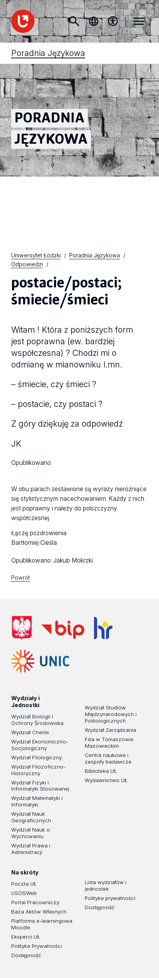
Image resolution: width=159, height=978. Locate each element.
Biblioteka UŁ (101, 771)
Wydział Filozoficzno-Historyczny (38, 770)
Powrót (20, 577)
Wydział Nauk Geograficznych (31, 817)
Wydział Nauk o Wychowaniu (30, 833)
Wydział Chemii (30, 732)
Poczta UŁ (24, 884)
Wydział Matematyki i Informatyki (37, 801)
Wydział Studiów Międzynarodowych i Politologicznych (111, 714)
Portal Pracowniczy (35, 902)
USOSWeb (24, 893)
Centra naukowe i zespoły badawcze (108, 758)
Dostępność (26, 955)
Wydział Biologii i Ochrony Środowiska (37, 719)
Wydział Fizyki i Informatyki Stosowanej (40, 785)
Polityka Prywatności (36, 946)
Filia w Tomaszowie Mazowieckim (109, 742)
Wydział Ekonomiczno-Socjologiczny (39, 744)
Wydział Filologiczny (36, 757)
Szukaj (74, 21)
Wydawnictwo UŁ (106, 780)
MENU (138, 21)
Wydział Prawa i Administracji (30, 848)
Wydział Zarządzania (110, 730)
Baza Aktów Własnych (39, 911)
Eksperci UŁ (25, 937)
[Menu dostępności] (112, 21)
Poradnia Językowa (48, 204)
